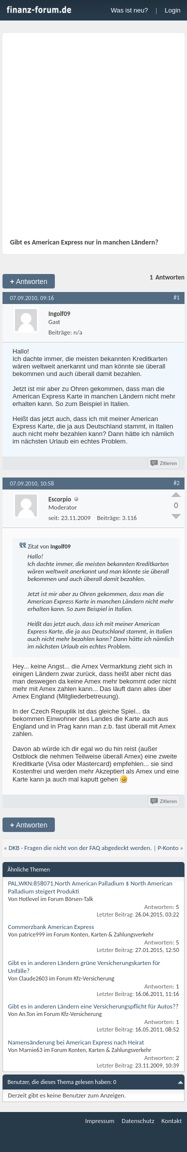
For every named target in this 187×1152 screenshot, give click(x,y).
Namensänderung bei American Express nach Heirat (76, 1042)
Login (173, 10)
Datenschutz (138, 1120)
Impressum (100, 1120)
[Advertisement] (93, 139)
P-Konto (168, 848)
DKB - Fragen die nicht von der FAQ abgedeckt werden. (80, 848)
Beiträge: (60, 332)
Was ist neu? (129, 10)
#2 (177, 483)
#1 (177, 297)
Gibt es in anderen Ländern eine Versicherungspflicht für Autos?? (93, 1006)
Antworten (28, 281)
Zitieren (164, 463)
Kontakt (172, 1120)
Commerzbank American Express (51, 926)
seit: (53, 518)
